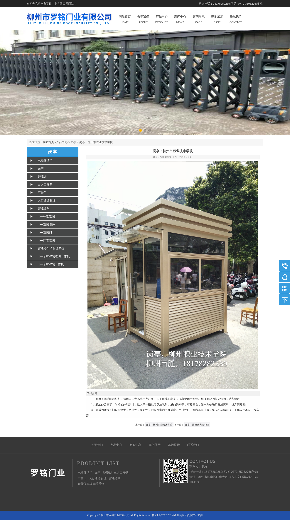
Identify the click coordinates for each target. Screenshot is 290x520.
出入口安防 (45, 184)
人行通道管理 (46, 200)
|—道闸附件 (46, 224)
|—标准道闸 (46, 216)
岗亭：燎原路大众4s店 (197, 424)
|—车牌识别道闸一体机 (54, 256)
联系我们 (235, 19)
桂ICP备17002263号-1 (164, 515)
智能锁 (42, 176)
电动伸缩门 (45, 160)
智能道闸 (44, 208)
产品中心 (161, 19)
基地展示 (217, 19)
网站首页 (124, 19)
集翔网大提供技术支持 (190, 515)
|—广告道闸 (46, 240)
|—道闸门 (45, 232)
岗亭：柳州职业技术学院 (159, 424)
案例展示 (198, 19)
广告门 (42, 192)
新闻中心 (180, 19)
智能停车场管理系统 (51, 248)
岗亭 (73, 142)
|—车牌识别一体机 (51, 264)
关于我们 (143, 19)
